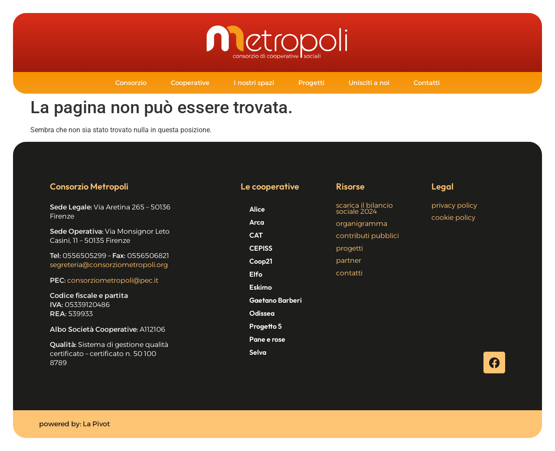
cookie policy (453, 217)
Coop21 (260, 261)
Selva (257, 352)
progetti (349, 248)
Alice (257, 209)
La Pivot (96, 424)
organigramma (361, 223)
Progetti (311, 82)
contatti (349, 273)
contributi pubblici (367, 236)
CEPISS (260, 248)
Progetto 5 (265, 326)
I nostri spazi (254, 82)
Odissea (261, 313)
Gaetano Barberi (275, 300)
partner (348, 260)
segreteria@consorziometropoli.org (109, 265)
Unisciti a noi (369, 82)
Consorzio (131, 82)
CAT (256, 235)
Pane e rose (267, 339)
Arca (256, 222)
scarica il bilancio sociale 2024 (364, 208)
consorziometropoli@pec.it (112, 280)
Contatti (427, 82)
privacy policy (454, 205)
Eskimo (260, 287)
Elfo (255, 274)
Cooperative (190, 82)
